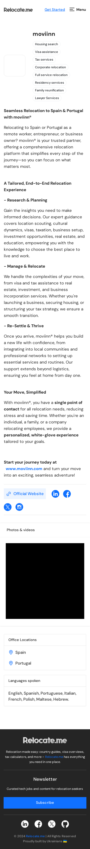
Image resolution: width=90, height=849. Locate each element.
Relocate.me (54, 757)
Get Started (55, 9)
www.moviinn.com (23, 468)
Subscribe (45, 802)
